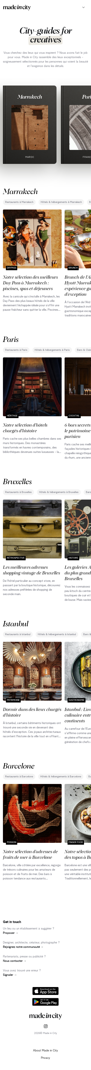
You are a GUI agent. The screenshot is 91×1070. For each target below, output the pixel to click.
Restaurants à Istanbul (17, 634)
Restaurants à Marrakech (19, 202)
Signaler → (10, 974)
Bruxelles (17, 481)
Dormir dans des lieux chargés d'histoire (32, 712)
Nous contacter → (14, 960)
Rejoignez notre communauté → (23, 946)
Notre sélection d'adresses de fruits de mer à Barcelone (30, 854)
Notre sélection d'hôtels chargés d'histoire (25, 427)
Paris (11, 339)
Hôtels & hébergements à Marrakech (61, 202)
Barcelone (18, 765)
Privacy (45, 1057)
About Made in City (45, 1050)
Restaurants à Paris (16, 350)
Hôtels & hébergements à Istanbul (57, 634)
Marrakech (30, 96)
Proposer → (10, 932)
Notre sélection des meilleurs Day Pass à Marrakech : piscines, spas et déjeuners (30, 282)
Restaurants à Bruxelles (18, 492)
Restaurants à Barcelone (19, 776)
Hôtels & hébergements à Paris (52, 350)
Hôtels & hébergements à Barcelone (60, 776)
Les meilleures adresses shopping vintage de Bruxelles (31, 570)
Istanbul (15, 623)
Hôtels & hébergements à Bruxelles (59, 492)
